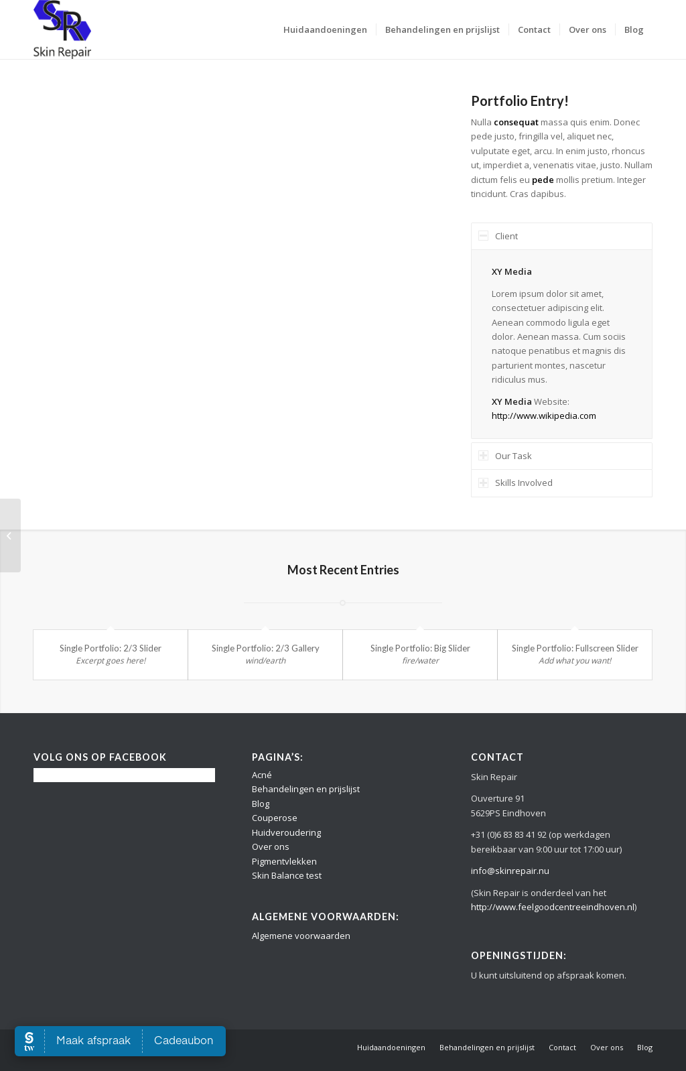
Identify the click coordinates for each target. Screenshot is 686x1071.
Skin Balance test (287, 875)
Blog (260, 804)
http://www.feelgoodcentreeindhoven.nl (552, 907)
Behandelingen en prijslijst (306, 789)
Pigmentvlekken (284, 861)
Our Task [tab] (505, 456)
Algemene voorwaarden (301, 936)
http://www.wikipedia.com (544, 416)
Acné (262, 775)
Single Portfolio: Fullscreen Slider (575, 648)
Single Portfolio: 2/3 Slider (110, 648)
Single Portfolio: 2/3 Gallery (266, 648)
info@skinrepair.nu (510, 871)
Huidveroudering (286, 832)
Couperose (274, 818)
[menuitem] (325, 29)
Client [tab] (498, 236)
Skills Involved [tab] (515, 483)
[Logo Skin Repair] (62, 29)
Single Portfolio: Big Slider (420, 648)
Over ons (270, 846)
